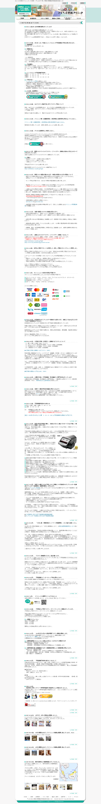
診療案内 (38, 796)
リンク (69, 796)
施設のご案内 (55, 796)
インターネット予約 (31, 81)
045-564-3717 (29, 201)
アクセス (76, 796)
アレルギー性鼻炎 (35, 488)
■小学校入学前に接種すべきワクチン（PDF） (38, 350)
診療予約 (63, 796)
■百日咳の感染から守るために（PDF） (36, 371)
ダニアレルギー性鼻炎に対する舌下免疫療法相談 (39, 516)
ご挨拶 (31, 796)
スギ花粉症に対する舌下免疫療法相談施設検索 (38, 514)
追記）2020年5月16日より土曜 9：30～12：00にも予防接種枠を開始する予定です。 (49, 415)
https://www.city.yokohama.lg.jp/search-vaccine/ (37, 242)
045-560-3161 (39, 201)
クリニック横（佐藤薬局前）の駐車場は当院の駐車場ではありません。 (45, 122)
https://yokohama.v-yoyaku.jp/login (34, 168)
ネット (38, 393)
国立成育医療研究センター (67, 526)
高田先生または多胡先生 (43, 380)
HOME (25, 796)
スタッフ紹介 (46, 796)
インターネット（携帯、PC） (33, 636)
